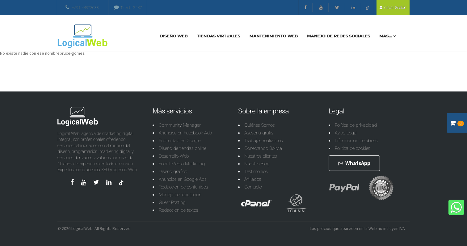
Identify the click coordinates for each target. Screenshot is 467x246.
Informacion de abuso (356, 140)
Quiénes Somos (259, 125)
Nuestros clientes (260, 156)
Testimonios (256, 171)
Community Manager (180, 125)
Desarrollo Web (174, 156)
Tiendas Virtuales (218, 35)
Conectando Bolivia (263, 148)
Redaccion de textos (178, 210)
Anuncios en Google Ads (183, 179)
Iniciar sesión (393, 7)
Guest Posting (172, 202)
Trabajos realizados (263, 140)
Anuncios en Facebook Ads (185, 133)
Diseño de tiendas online (182, 148)
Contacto (253, 187)
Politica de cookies (352, 148)
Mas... (387, 35)
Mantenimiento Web (274, 35)
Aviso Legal (346, 133)
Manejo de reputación (180, 194)
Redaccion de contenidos (183, 187)
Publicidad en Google (179, 140)
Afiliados (252, 179)
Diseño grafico (173, 171)
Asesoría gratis (258, 133)
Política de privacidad (356, 125)
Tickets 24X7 (128, 7)
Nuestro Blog (257, 164)
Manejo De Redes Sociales (338, 35)
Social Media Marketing (182, 164)
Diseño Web (174, 35)
